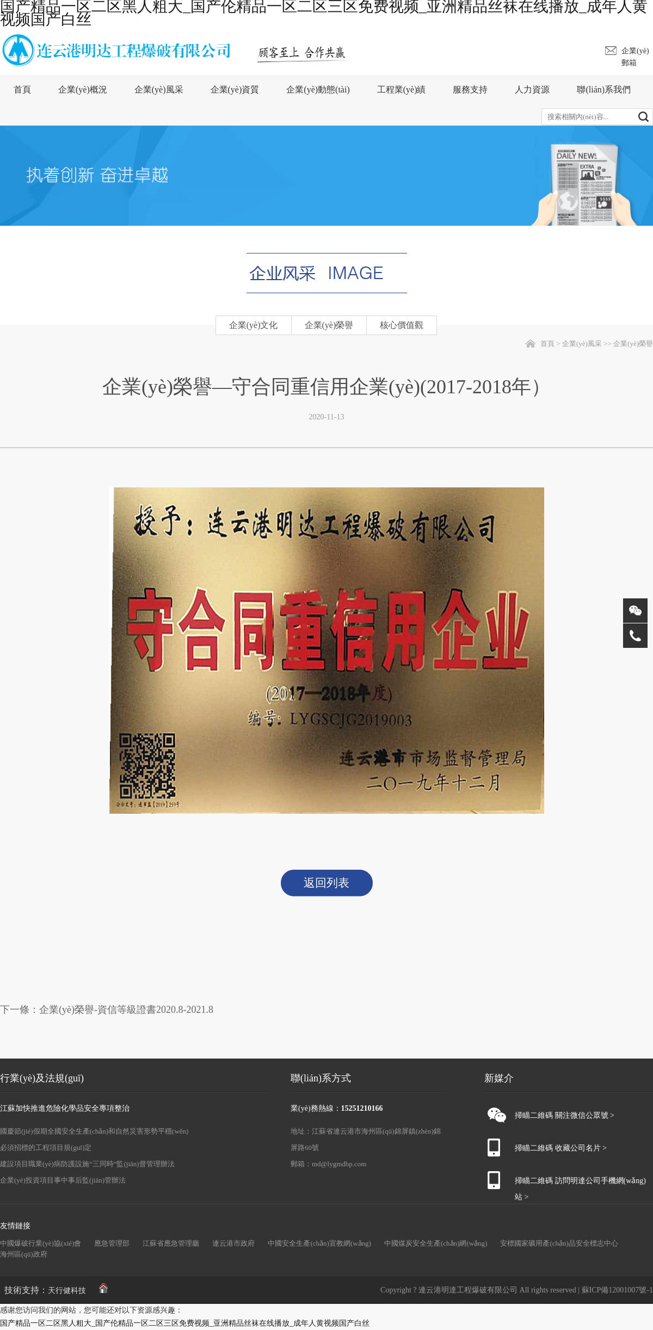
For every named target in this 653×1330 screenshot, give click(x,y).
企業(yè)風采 (158, 89)
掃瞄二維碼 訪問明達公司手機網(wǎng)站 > (580, 1183)
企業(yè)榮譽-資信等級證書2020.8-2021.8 (126, 1009)
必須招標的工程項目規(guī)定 (45, 1147)
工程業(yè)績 (401, 89)
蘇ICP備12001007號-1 (617, 1290)
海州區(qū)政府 (23, 1254)
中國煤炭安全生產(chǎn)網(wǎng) (435, 1243)
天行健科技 (67, 1290)
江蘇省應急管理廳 (171, 1243)
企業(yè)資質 (235, 89)
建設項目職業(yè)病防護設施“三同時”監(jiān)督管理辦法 (87, 1164)
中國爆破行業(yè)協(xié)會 (40, 1243)
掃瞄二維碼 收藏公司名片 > (561, 1148)
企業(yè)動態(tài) (317, 89)
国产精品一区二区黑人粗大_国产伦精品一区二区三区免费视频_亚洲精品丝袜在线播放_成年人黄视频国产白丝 (184, 1323)
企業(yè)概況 (82, 89)
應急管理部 (112, 1243)
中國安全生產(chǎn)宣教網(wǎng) (319, 1243)
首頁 (22, 89)
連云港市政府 (233, 1243)
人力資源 (532, 89)
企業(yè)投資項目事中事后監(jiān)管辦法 (63, 1180)
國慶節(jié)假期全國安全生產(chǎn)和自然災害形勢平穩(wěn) (94, 1131)
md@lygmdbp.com (339, 1164)
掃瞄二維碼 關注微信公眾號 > (564, 1115)
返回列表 (326, 882)
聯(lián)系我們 (604, 89)
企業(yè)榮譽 (633, 343)
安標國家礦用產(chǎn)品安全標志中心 (559, 1243)
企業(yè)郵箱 (635, 57)
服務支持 (470, 89)
